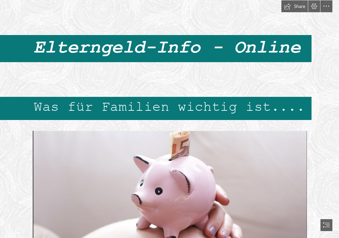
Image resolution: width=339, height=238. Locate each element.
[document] (169, 119)
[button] (294, 6)
